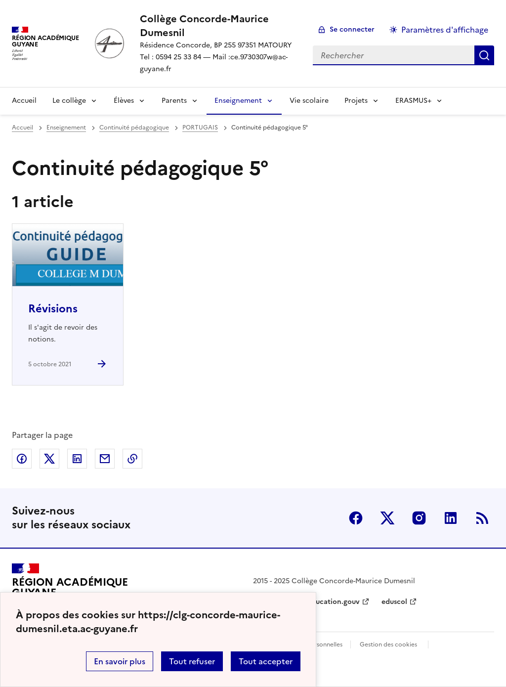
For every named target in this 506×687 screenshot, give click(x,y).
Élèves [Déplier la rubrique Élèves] (124, 100)
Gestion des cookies (388, 644)
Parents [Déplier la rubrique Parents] (174, 100)
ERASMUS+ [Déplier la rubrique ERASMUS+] (413, 100)
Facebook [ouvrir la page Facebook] (356, 518)
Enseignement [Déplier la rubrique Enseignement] (238, 100)
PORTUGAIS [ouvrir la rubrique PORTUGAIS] (200, 127)
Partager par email (105, 459)
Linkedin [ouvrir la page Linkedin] (451, 518)
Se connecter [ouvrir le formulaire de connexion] (352, 29)
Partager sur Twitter (49, 459)
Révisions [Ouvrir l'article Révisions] (53, 309)
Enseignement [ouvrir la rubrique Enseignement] (66, 127)
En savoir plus (119, 661)
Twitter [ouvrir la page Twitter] (387, 518)
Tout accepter (266, 661)
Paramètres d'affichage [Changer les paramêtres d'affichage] (444, 30)
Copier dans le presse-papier (132, 459)
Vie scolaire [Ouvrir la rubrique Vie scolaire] (309, 100)
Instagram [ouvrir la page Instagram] (419, 518)
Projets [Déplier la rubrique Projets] (356, 100)
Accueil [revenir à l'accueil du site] (24, 100)
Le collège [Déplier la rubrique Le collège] (69, 100)
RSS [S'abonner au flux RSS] (482, 518)
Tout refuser (192, 661)
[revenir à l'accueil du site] (218, 26)
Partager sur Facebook (22, 459)
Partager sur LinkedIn (77, 459)
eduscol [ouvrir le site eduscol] (394, 602)
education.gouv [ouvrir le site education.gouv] (333, 602)
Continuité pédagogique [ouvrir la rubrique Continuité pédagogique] (134, 127)
